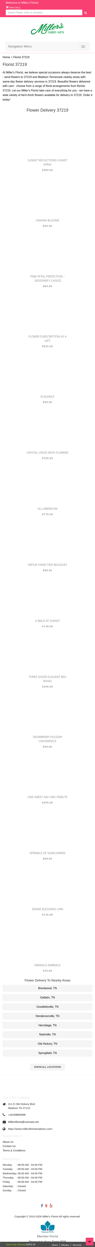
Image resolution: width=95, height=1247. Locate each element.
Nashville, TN (47, 1034)
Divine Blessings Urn (47, 909)
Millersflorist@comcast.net (23, 1121)
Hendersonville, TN (47, 1016)
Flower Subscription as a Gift (47, 339)
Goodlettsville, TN (47, 1006)
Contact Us (9, 1146)
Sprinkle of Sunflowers (47, 853)
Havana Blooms (47, 220)
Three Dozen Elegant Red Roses (47, 679)
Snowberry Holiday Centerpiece (47, 739)
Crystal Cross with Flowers (47, 453)
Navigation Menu (20, 46)
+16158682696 (17, 1114)
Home (6, 57)
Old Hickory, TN (47, 1043)
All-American (47, 509)
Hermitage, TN (47, 1025)
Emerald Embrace (47, 965)
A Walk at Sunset (47, 621)
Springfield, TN (47, 1053)
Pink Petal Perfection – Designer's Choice (47, 278)
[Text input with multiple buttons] (44, 12)
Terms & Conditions (14, 1150)
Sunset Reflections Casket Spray (47, 162)
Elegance (47, 397)
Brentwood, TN (47, 988)
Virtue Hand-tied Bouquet (47, 565)
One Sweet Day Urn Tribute (47, 797)
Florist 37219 (21, 57)
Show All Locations (47, 1067)
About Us (8, 1141)
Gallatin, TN (47, 997)
